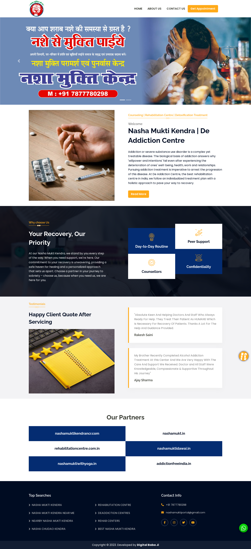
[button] (19, 61)
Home (138, 9)
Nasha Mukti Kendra (47, 505)
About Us (154, 9)
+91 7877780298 (176, 505)
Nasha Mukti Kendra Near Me (53, 513)
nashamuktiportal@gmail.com (185, 512)
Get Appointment (203, 9)
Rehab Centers (109, 521)
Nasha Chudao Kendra (49, 529)
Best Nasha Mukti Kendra (116, 529)
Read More (138, 194)
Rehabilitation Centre (114, 505)
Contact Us (176, 9)
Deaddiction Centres (114, 513)
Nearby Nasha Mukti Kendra (52, 521)
